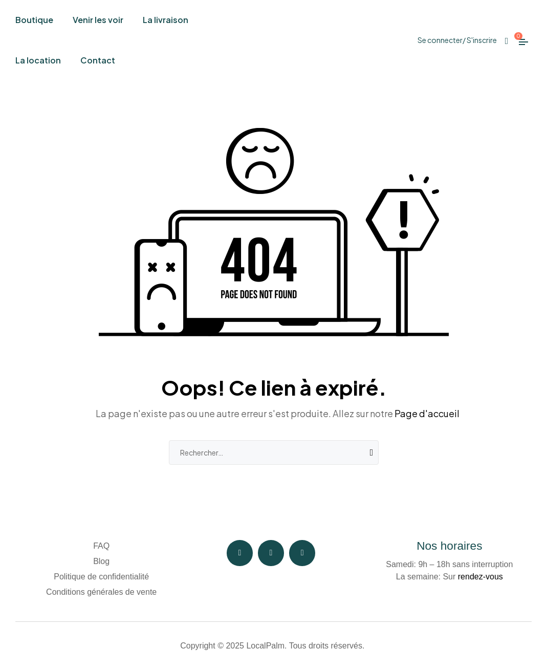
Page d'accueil (427, 413)
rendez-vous (480, 576)
